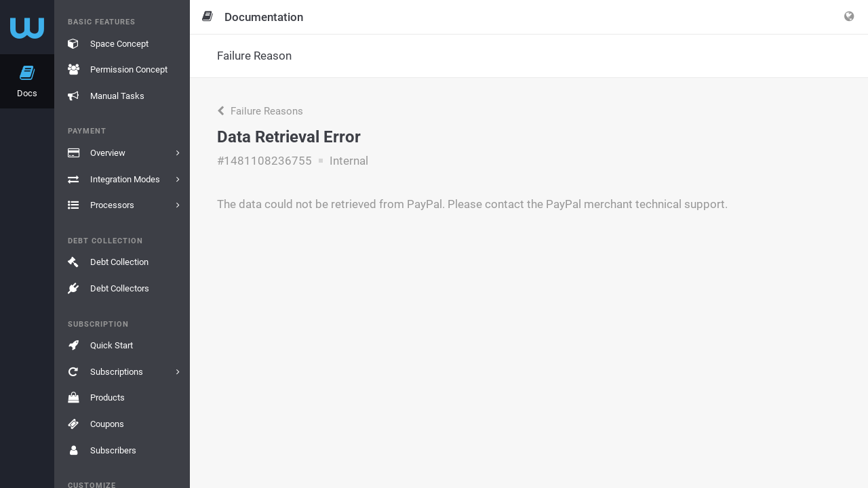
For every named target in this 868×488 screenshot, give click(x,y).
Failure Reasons (260, 111)
